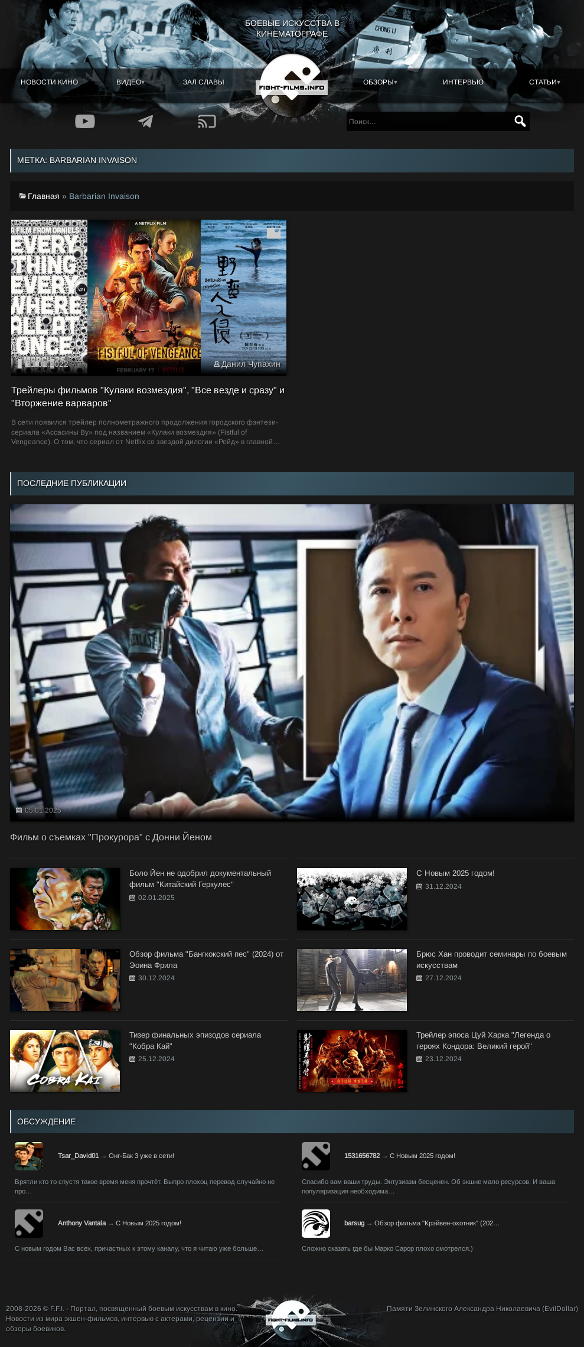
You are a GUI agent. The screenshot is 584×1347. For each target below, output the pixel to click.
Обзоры (378, 82)
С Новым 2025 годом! (422, 1155)
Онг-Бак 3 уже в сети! (141, 1155)
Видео (128, 82)
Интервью (463, 82)
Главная (44, 196)
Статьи (543, 82)
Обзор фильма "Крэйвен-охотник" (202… (437, 1223)
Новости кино (49, 82)
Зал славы (203, 82)
